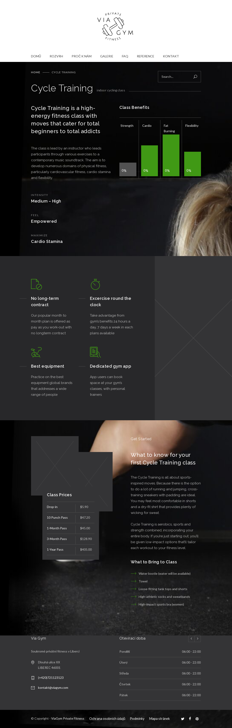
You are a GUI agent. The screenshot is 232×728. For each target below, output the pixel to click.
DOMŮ (36, 56)
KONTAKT (171, 56)
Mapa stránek (159, 718)
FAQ (125, 56)
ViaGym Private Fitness (67, 718)
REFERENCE (145, 56)
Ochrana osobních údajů (107, 718)
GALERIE (106, 56)
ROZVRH (56, 56)
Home (35, 72)
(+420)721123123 (51, 677)
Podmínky (137, 718)
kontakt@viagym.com (53, 687)
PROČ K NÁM (82, 56)
